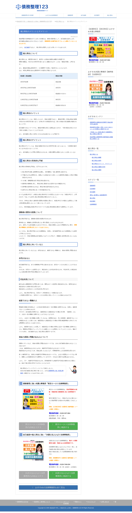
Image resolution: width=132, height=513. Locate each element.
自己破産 (83, 15)
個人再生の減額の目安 (98, 167)
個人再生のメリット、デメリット (102, 163)
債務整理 (70, 15)
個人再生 (110, 15)
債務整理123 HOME (28, 15)
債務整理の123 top (22, 503)
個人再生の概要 (96, 157)
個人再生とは (94, 154)
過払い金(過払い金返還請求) (98, 195)
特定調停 (92, 201)
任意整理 (96, 15)
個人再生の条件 (96, 160)
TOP (34, 21)
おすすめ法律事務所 (52, 15)
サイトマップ (91, 503)
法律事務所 (93, 204)
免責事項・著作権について (42, 503)
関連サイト (78, 503)
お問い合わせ (105, 503)
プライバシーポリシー (62, 503)
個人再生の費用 (96, 170)
